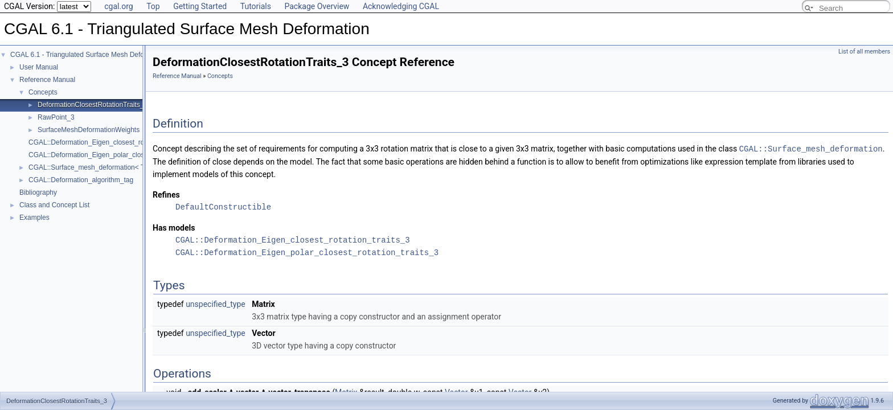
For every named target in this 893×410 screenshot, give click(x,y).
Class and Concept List (54, 205)
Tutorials (255, 6)
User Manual (38, 67)
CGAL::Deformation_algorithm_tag (80, 180)
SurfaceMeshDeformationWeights (89, 130)
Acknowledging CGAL (401, 6)
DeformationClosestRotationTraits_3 (93, 105)
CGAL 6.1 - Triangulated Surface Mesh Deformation (88, 55)
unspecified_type (215, 303)
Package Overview (316, 6)
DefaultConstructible (223, 206)
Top (153, 6)
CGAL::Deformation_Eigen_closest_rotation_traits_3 (107, 142)
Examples (34, 218)
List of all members (864, 51)
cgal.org (118, 6)
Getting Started (200, 6)
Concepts (43, 92)
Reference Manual (47, 80)
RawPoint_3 (56, 117)
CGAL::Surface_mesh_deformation (811, 148)
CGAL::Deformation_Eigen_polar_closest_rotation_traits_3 (117, 155)
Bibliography (38, 192)
